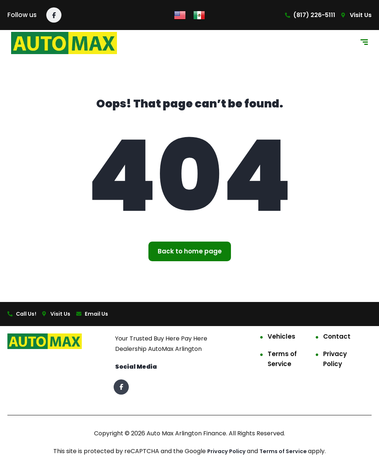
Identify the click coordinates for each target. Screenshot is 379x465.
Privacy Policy (335, 360)
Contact (337, 337)
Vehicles (281, 337)
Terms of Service (282, 360)
